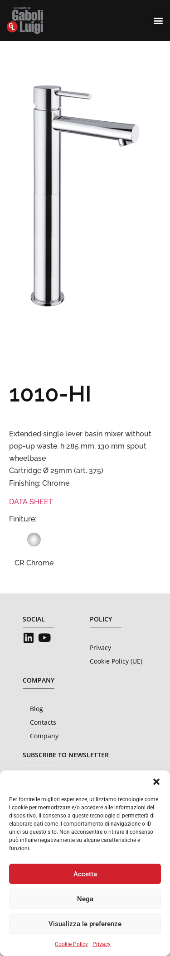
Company (44, 735)
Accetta (85, 874)
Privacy (101, 944)
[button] (156, 781)
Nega (85, 899)
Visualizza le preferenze (85, 924)
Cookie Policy (71, 944)
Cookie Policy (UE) (116, 661)
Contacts (43, 722)
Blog (36, 708)
